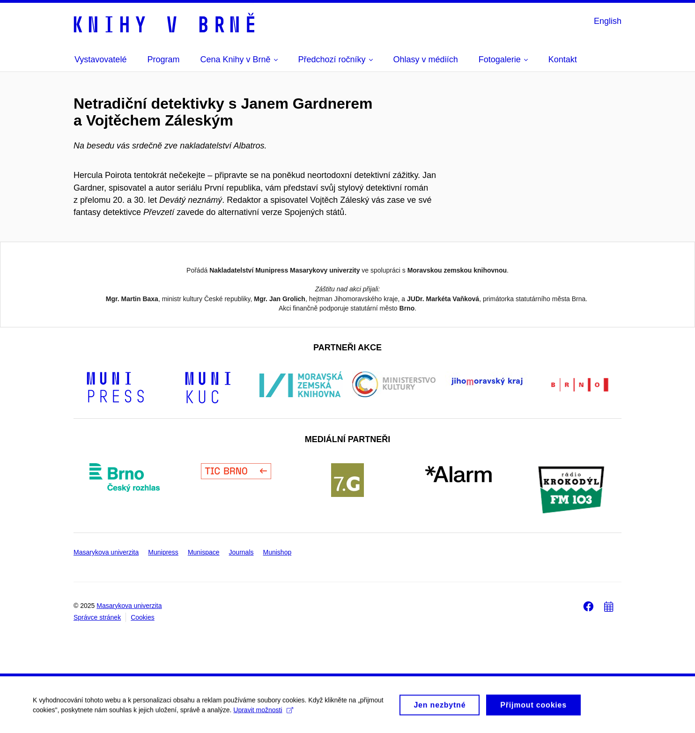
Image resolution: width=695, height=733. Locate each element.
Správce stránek (97, 617)
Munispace (204, 552)
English (607, 21)
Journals (241, 552)
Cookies (143, 617)
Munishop (277, 552)
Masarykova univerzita (106, 552)
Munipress (163, 552)
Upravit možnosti (263, 713)
